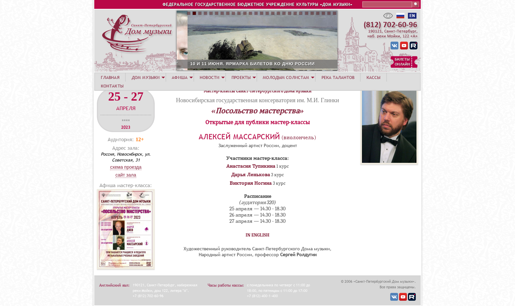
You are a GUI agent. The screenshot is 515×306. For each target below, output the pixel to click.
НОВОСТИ (209, 77)
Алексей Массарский (239, 136)
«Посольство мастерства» (258, 110)
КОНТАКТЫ (112, 86)
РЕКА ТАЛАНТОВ (338, 77)
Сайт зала (125, 175)
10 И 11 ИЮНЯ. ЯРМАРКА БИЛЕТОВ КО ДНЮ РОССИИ (291, 63)
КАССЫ (374, 77)
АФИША (180, 77)
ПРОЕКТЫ (241, 77)
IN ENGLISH (258, 235)
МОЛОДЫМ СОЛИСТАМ (286, 77)
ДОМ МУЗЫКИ (146, 77)
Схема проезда (126, 167)
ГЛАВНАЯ (110, 77)
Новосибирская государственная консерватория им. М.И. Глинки (257, 100)
